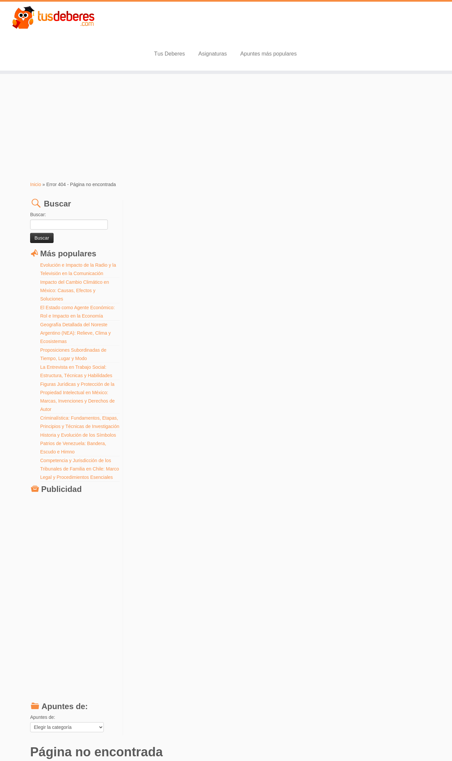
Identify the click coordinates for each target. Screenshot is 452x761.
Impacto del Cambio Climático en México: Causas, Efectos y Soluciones (74, 258)
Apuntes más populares (372, 21)
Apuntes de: (42, 701)
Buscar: (38, 182)
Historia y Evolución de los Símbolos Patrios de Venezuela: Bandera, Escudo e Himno (78, 420)
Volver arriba (411, 744)
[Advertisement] (226, 95)
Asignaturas (316, 21)
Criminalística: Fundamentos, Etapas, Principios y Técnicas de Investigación (74, 394)
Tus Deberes (273, 21)
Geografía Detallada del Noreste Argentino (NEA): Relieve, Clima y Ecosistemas (75, 301)
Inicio (35, 152)
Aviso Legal (245, 744)
